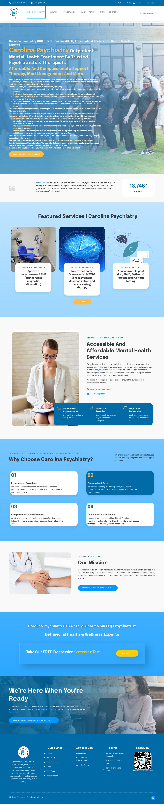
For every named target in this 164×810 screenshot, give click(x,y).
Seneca (23, 82)
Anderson (91, 80)
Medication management (24, 90)
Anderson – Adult (49, 141)
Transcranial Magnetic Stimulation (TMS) (31, 97)
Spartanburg (36, 82)
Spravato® (18, 102)
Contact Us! (14, 719)
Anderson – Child (65, 141)
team (15, 114)
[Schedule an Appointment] (59, 414)
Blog (83, 12)
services (30, 87)
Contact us (114, 12)
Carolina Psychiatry (36, 12)
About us (54, 12)
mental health (80, 82)
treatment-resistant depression (77, 102)
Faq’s (102, 12)
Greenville (14, 82)
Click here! (127, 660)
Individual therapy (21, 95)
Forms (92, 12)
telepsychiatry (99, 376)
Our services (69, 12)
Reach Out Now (43, 183)
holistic (127, 576)
